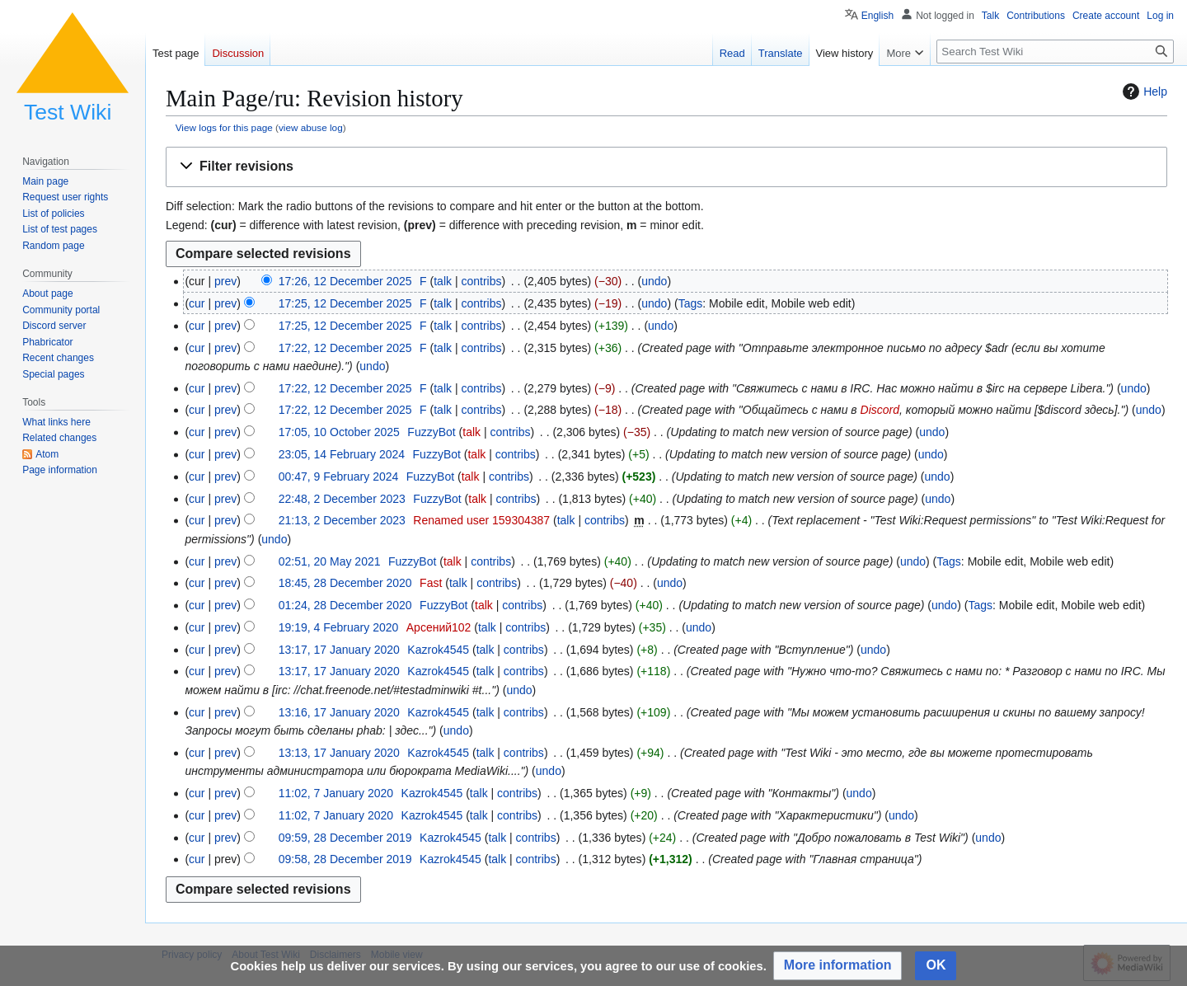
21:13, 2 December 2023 (342, 520)
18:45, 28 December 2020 (345, 582)
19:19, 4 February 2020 (339, 627)
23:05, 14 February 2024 (342, 454)
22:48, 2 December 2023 (342, 498)
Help (1143, 91)
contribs (481, 281)
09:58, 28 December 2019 (345, 859)
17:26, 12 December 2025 (345, 281)
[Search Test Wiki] (1055, 51)
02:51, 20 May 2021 (330, 561)
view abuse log (311, 127)
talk (443, 281)
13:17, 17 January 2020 (339, 649)
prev (225, 281)
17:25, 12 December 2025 (345, 303)
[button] (666, 167)
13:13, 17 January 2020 (339, 752)
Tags (690, 303)
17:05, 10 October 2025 (339, 432)
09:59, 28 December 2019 (345, 837)
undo (654, 281)
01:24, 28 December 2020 (345, 605)
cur (196, 303)
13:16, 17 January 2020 (339, 712)
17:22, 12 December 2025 (345, 347)
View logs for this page (224, 127)
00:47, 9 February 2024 (339, 476)
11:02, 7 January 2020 (336, 793)
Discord (880, 409)
